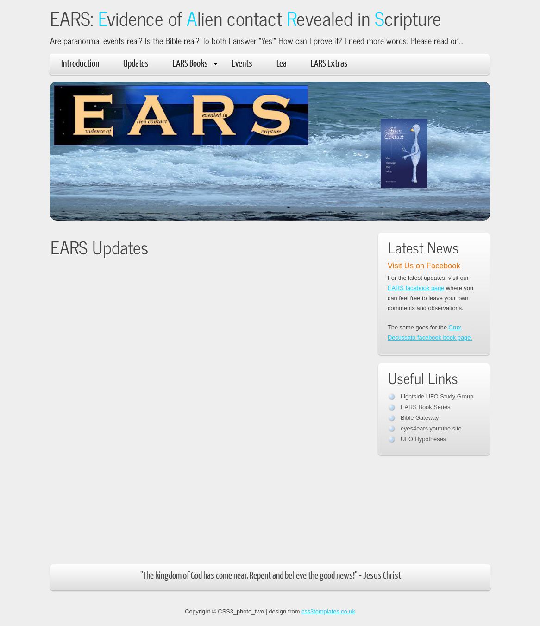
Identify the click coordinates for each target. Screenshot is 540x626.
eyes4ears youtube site (431, 428)
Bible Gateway (420, 417)
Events (242, 63)
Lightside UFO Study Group (437, 396)
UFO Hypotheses (423, 439)
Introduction (80, 63)
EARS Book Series (425, 407)
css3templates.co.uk (328, 611)
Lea (281, 63)
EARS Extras (329, 63)
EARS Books (195, 63)
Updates (136, 63)
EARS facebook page (416, 288)
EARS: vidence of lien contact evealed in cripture (245, 17)
